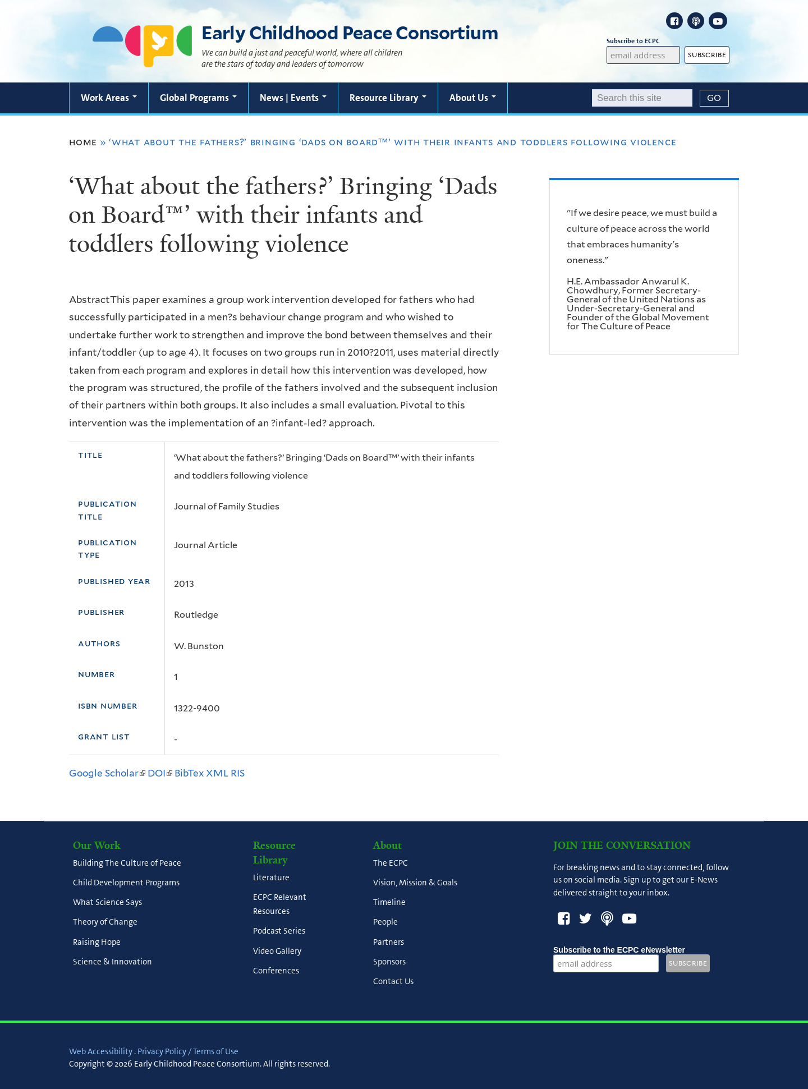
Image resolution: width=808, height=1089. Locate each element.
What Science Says (107, 902)
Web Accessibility (100, 1051)
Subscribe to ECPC (644, 41)
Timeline (389, 902)
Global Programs (198, 97)
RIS (238, 773)
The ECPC (390, 863)
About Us (472, 97)
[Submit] (714, 98)
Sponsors (389, 961)
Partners (388, 942)
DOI (160, 773)
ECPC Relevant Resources (279, 904)
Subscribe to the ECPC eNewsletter (619, 949)
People (385, 922)
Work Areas (109, 97)
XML (217, 773)
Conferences (276, 970)
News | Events (293, 97)
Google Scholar (107, 773)
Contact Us (393, 981)
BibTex (189, 773)
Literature (271, 877)
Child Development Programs (126, 882)
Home (83, 142)
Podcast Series (279, 931)
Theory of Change (105, 922)
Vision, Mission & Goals (415, 882)
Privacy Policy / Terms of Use (187, 1051)
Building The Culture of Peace (127, 863)
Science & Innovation (112, 961)
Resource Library (388, 97)
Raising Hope (97, 942)
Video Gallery (277, 951)
